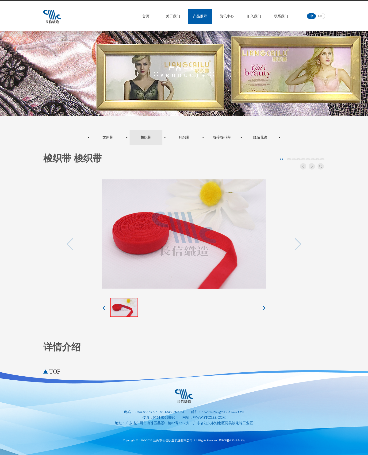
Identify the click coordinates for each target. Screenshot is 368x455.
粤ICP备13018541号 (232, 440)
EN (320, 16)
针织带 (184, 137)
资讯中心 (227, 16)
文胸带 (108, 137)
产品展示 (200, 16)
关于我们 (173, 16)
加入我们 (254, 16)
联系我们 (281, 16)
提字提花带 (222, 137)
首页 (146, 16)
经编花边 (260, 137)
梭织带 (146, 137)
